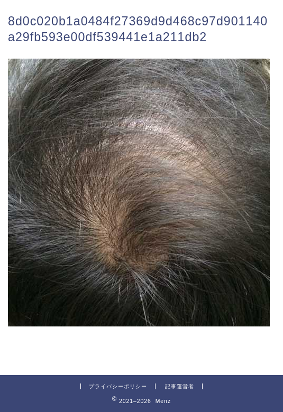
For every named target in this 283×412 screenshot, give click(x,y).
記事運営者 (179, 386)
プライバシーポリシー (118, 386)
